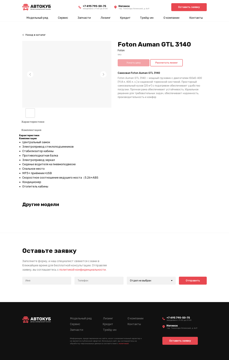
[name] (46, 281)
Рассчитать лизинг (166, 62)
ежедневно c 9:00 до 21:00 (95, 8)
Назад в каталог (35, 34)
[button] (189, 7)
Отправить (193, 280)
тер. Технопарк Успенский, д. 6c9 (134, 8)
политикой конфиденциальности (82, 269)
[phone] (98, 281)
